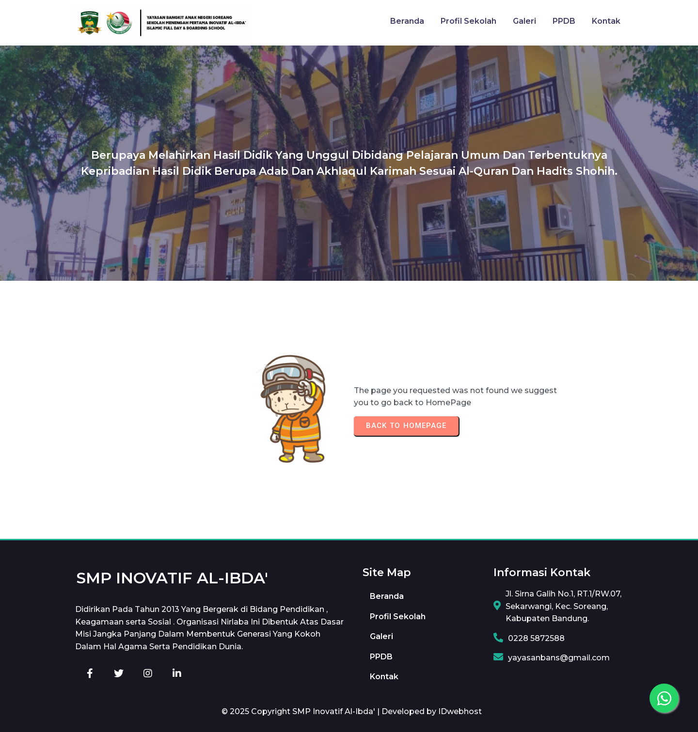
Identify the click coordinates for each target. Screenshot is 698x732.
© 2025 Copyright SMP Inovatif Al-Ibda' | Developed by (330, 711)
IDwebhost (460, 711)
